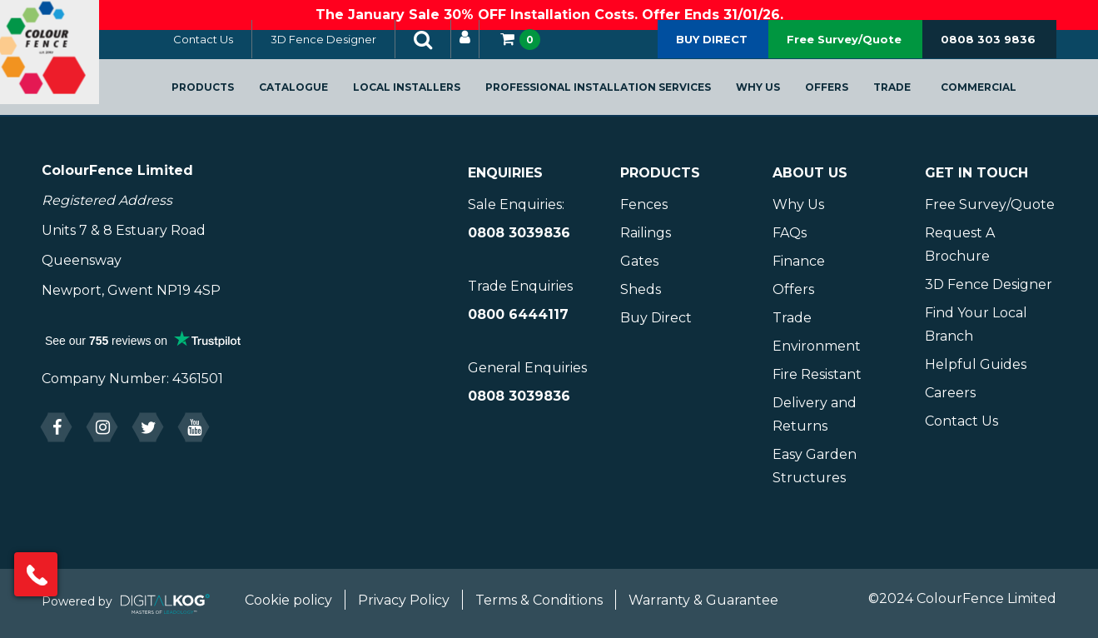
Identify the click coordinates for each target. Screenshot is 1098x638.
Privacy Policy (404, 600)
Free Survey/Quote (844, 49)
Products (221, 97)
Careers (950, 393)
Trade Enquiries (520, 286)
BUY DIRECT (712, 49)
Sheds (640, 289)
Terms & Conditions (539, 600)
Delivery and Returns (815, 414)
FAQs (790, 233)
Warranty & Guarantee (703, 600)
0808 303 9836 (988, 49)
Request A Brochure (960, 244)
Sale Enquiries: (516, 204)
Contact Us (221, 49)
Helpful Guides (975, 364)
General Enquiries (527, 368)
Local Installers (425, 97)
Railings (645, 233)
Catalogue (311, 97)
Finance (799, 261)
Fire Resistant (817, 374)
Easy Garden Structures (815, 466)
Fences (644, 204)
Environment (817, 346)
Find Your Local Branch (976, 324)
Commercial (997, 97)
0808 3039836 (519, 233)
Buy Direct (656, 318)
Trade (910, 97)
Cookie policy (288, 600)
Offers (845, 97)
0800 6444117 (518, 314)
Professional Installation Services (616, 97)
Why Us (776, 97)
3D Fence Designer (342, 49)
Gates (639, 261)
